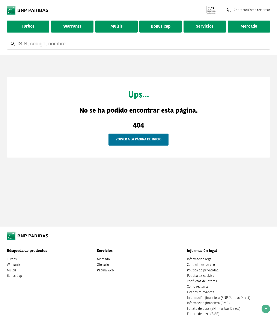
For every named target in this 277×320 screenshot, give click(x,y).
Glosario (103, 265)
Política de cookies (200, 276)
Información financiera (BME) (208, 303)
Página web (105, 270)
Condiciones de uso (201, 265)
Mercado (249, 26)
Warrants (72, 26)
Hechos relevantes (200, 292)
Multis (116, 26)
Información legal (199, 259)
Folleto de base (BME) (203, 314)
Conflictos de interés (202, 281)
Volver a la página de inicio (138, 139)
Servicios (205, 26)
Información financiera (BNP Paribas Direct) (218, 298)
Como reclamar (198, 287)
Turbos (28, 26)
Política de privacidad (203, 270)
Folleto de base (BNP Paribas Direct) (213, 309)
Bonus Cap (160, 26)
